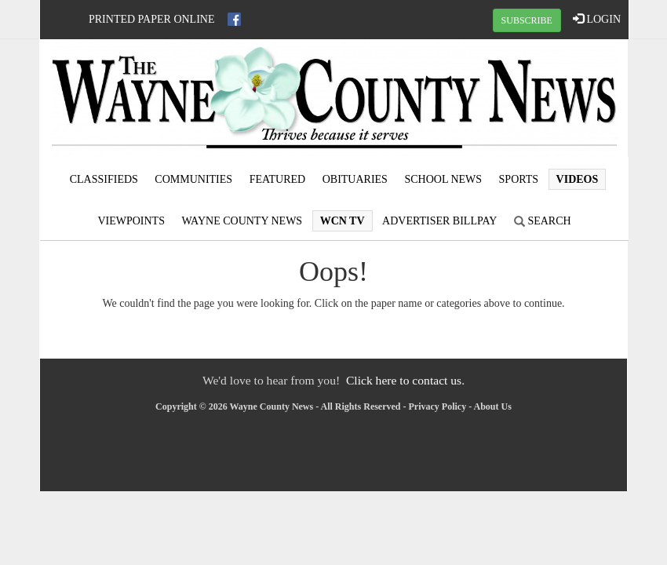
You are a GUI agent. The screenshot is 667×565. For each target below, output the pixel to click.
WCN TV (342, 221)
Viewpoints (131, 221)
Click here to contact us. (405, 380)
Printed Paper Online (152, 19)
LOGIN (597, 19)
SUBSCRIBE (526, 20)
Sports (519, 179)
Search (542, 221)
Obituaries (355, 179)
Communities (193, 179)
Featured (278, 179)
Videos (577, 179)
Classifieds (104, 179)
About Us (493, 406)
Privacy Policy (438, 406)
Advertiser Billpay (439, 221)
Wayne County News (241, 221)
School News (443, 179)
